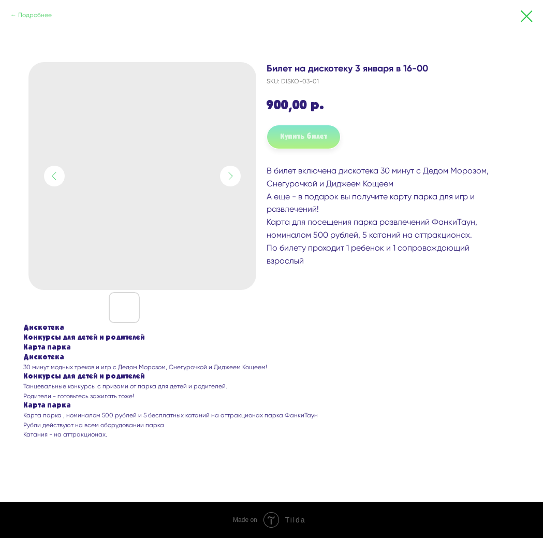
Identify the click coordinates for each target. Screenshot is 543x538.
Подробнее (35, 15)
